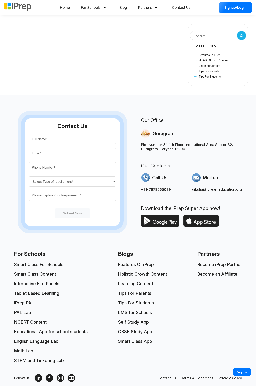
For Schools (93, 7)
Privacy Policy (230, 378)
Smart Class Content (35, 274)
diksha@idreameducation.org (217, 189)
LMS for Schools (135, 312)
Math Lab (23, 350)
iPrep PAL (24, 302)
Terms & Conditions (197, 378)
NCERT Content (30, 322)
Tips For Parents (208, 71)
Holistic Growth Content (213, 60)
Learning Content (209, 65)
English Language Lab (36, 341)
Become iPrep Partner (219, 264)
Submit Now (72, 213)
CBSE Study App (135, 331)
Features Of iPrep (209, 55)
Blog (123, 7)
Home (65, 7)
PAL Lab (22, 312)
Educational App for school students (51, 331)
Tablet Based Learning (36, 293)
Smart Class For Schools (38, 264)
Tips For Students (209, 76)
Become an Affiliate (217, 274)
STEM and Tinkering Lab (39, 360)
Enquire (242, 372)
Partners (147, 7)
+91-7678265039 (156, 189)
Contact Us (181, 7)
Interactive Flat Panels (36, 283)
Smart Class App (135, 341)
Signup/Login (235, 7)
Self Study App (133, 322)
